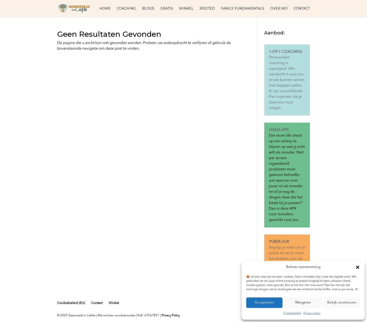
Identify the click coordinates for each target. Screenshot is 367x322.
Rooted (207, 9)
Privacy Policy (170, 315)
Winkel (186, 9)
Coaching (126, 9)
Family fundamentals (242, 9)
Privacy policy (311, 313)
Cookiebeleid (292, 313)
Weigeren (303, 302)
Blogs (148, 9)
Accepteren (264, 302)
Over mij (278, 9)
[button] (357, 267)
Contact (302, 9)
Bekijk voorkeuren (341, 302)
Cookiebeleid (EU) (71, 303)
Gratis (166, 9)
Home (105, 9)
